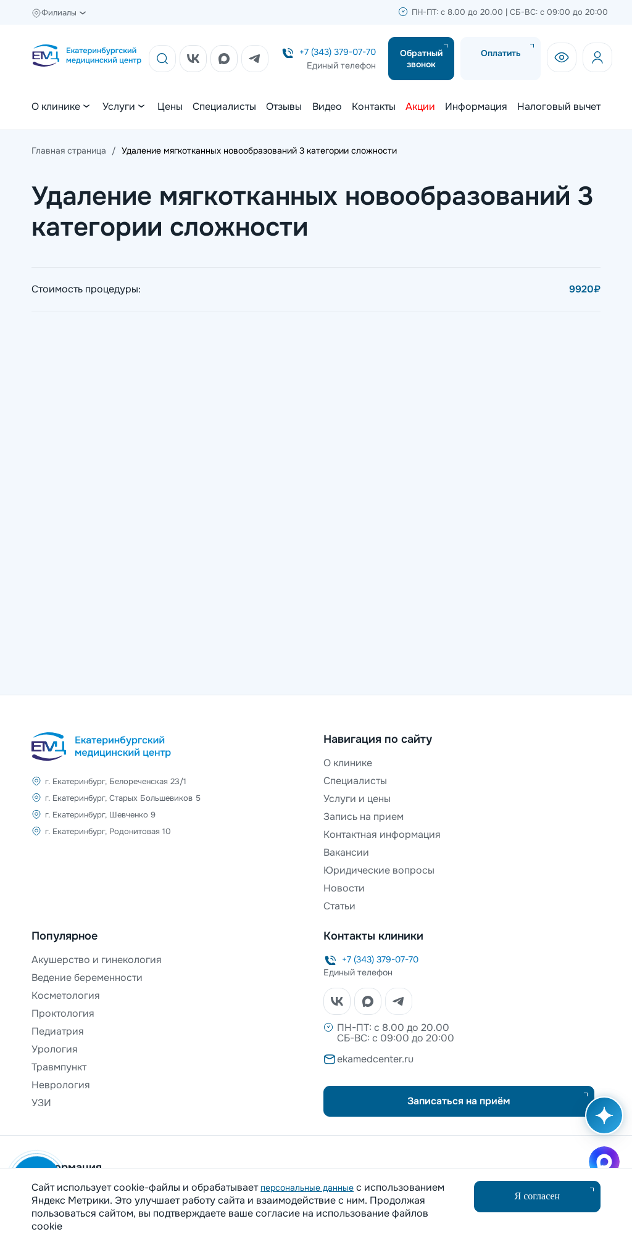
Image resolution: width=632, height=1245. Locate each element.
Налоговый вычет (559, 107)
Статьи (339, 906)
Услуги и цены (357, 798)
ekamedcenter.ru (375, 1059)
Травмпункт (58, 1067)
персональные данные (307, 1187)
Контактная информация (382, 834)
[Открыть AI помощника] (601, 1121)
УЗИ (41, 1103)
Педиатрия (57, 1031)
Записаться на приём (458, 1100)
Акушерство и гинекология (96, 960)
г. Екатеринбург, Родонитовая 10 (108, 831)
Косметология (65, 995)
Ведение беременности (87, 977)
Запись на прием (363, 816)
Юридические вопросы (378, 870)
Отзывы (284, 107)
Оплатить (501, 53)
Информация (476, 107)
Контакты (374, 107)
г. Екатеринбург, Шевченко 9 (100, 814)
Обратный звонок (421, 59)
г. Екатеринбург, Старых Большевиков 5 (123, 798)
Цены (170, 107)
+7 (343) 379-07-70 (337, 51)
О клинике (347, 763)
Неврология (60, 1085)
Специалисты (224, 107)
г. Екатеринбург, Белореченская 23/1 (115, 781)
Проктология (62, 1013)
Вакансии (346, 852)
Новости (344, 888)
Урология (54, 1049)
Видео (327, 107)
